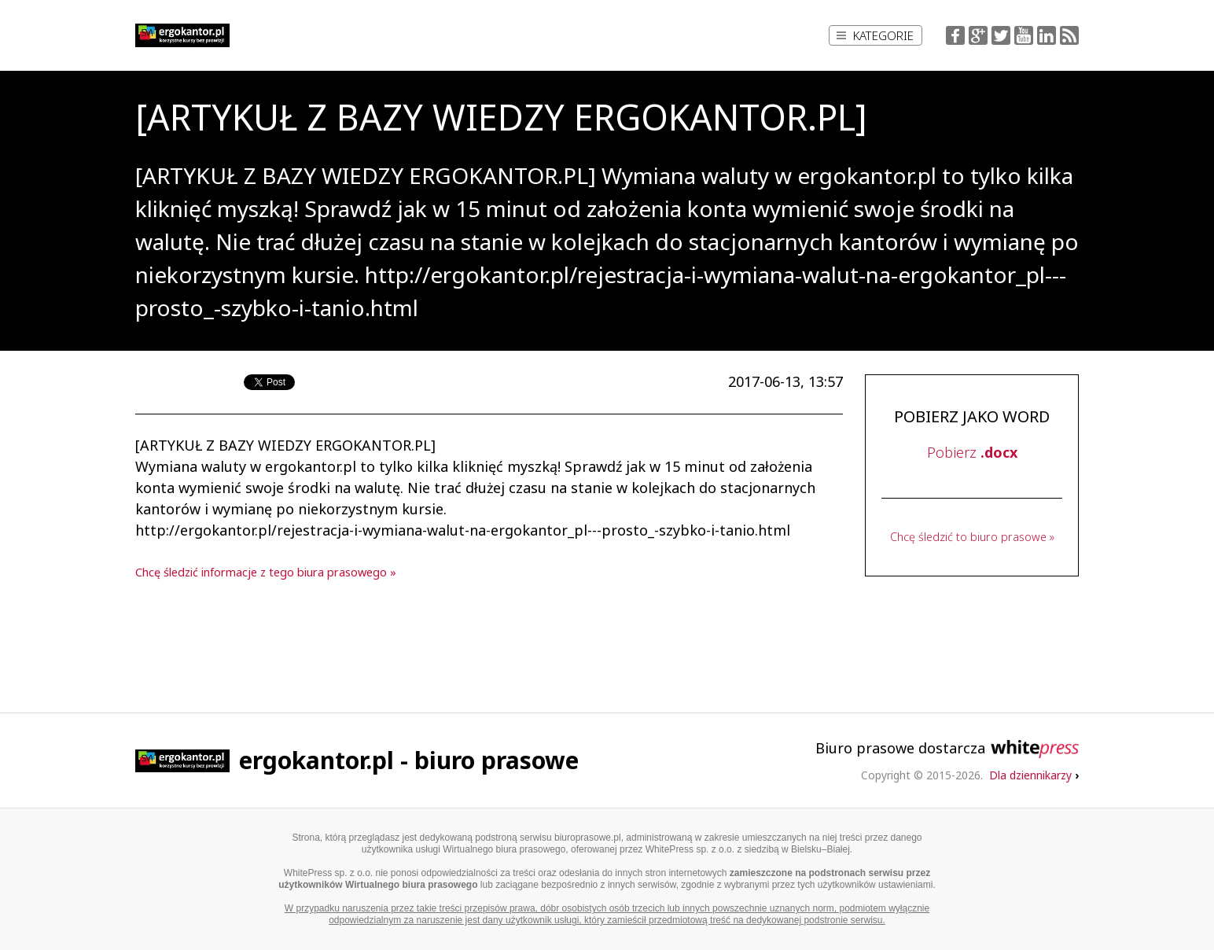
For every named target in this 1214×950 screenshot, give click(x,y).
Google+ (978, 35)
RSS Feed (1069, 35)
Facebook (955, 35)
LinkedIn (1046, 35)
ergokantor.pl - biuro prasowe (409, 760)
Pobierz (972, 452)
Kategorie (875, 35)
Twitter (1000, 35)
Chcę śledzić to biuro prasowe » (972, 536)
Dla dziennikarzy (1034, 775)
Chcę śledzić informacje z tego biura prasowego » (265, 572)
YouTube (1023, 35)
